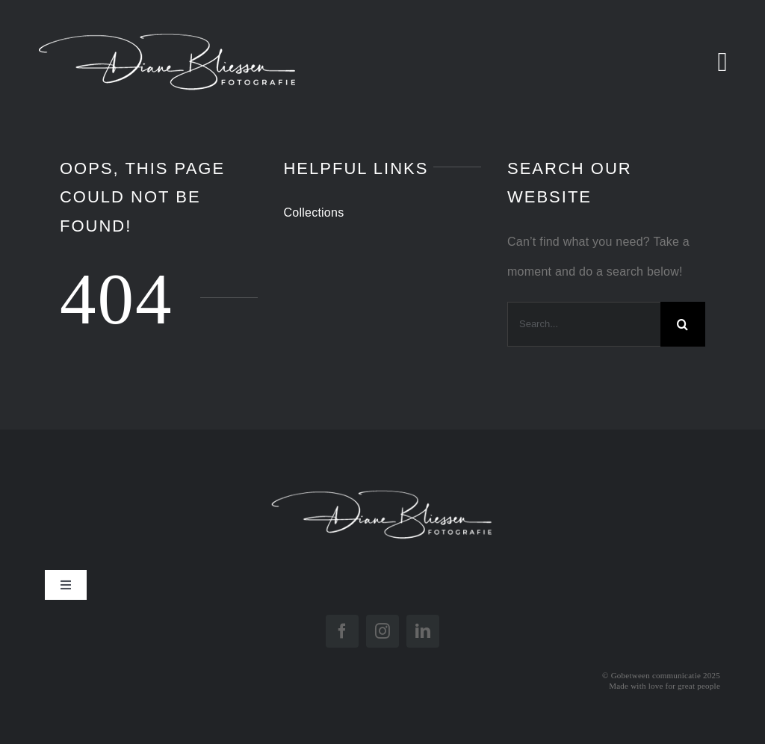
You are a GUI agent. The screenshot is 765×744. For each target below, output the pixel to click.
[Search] (682, 324)
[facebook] (342, 631)
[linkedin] (422, 631)
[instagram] (382, 631)
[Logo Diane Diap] (382, 480)
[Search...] (583, 324)
